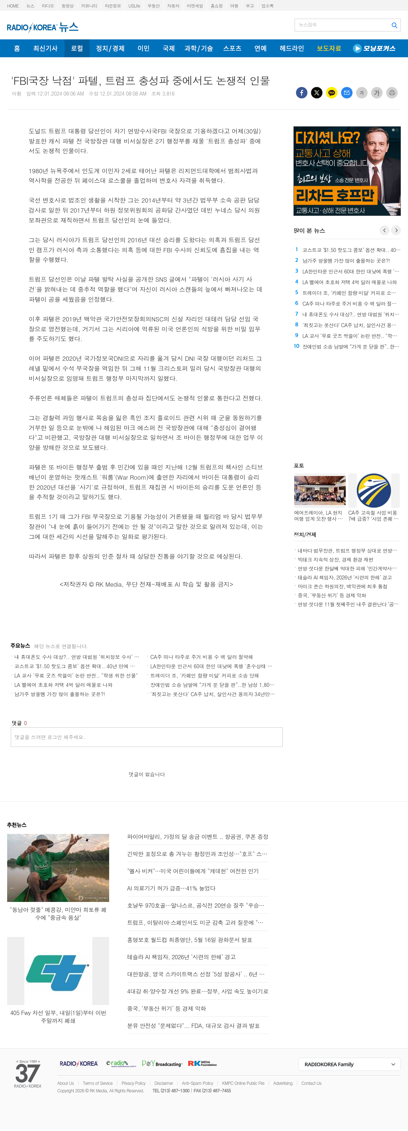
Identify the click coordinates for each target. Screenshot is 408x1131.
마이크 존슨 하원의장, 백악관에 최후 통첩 (343, 586)
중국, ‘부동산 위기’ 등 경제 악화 (332, 595)
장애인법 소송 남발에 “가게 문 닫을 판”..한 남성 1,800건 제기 (219, 684)
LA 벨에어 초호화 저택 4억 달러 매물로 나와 (63, 684)
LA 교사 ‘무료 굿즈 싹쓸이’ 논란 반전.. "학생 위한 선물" (76, 675)
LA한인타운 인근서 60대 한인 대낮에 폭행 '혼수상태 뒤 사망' (217, 666)
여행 (234, 6)
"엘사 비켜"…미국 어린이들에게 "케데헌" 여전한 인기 (193, 871)
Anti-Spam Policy (197, 1083)
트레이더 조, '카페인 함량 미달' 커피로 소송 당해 (204, 675)
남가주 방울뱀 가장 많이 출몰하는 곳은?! (59, 694)
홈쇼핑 (216, 6)
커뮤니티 (89, 6)
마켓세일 (195, 6)
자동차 (173, 6)
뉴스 (30, 6)
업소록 (267, 6)
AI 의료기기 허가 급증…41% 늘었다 (171, 888)
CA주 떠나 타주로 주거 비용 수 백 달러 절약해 (201, 656)
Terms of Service (97, 1083)
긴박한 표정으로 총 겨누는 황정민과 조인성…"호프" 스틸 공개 (197, 854)
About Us (65, 1083)
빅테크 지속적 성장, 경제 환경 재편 (335, 559)
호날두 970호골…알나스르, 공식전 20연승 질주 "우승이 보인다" (197, 905)
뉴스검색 (307, 24)
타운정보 (113, 6)
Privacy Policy (134, 1083)
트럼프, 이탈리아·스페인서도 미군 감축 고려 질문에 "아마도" (197, 922)
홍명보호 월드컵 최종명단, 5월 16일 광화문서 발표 (189, 940)
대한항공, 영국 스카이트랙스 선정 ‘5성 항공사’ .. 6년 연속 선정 (197, 974)
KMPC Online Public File (243, 1083)
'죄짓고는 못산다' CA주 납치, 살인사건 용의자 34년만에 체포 (218, 694)
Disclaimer (164, 1083)
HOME (13, 6)
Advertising (282, 1083)
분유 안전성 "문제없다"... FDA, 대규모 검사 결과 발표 (193, 1025)
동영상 (68, 6)
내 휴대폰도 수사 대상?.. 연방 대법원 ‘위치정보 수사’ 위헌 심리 (84, 656)
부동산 (153, 6)
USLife (134, 6)
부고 (250, 6)
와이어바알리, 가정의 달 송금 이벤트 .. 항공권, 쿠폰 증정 (197, 837)
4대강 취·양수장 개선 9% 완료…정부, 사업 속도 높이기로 (197, 991)
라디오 (48, 6)
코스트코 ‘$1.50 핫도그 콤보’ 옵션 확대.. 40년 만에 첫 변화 (80, 666)
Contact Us (311, 1083)
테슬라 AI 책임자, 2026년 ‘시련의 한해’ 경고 (345, 577)
